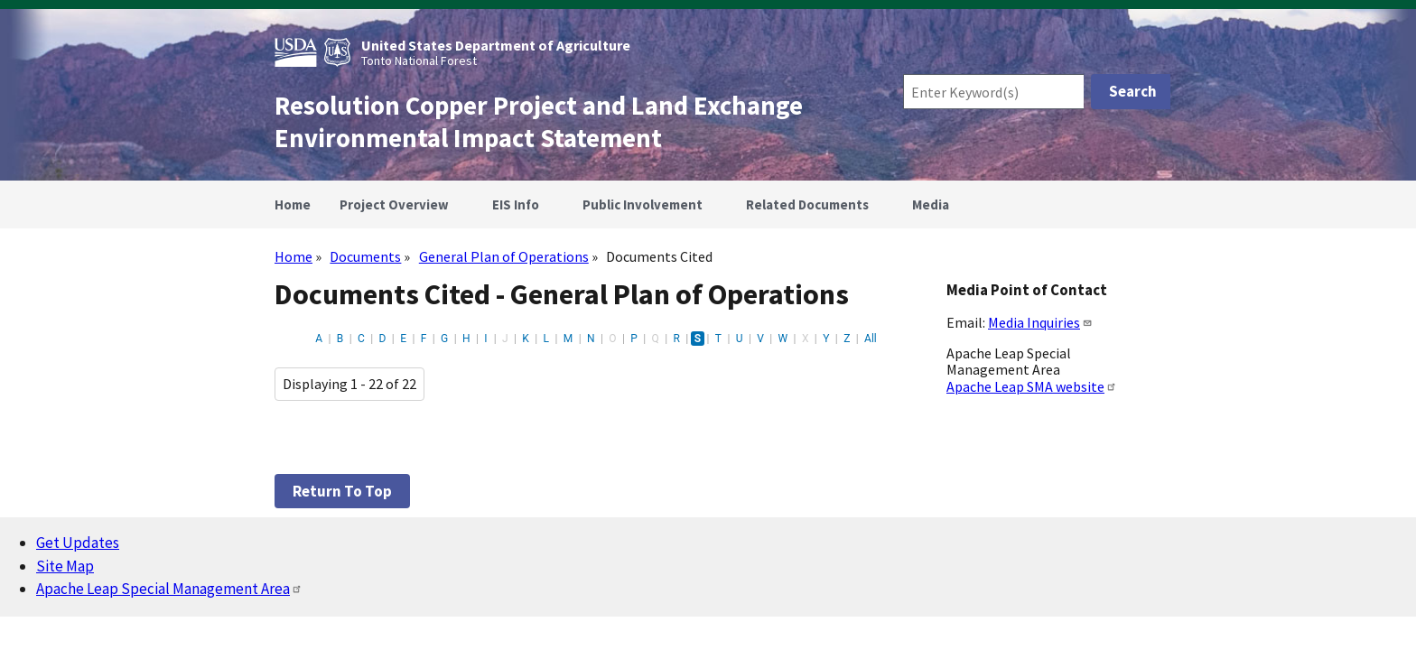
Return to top (342, 491)
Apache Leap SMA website (1031, 386)
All (870, 338)
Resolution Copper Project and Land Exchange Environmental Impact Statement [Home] (539, 121)
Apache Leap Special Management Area (169, 589)
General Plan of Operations (504, 256)
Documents (365, 256)
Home (293, 256)
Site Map (65, 566)
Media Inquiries (1040, 322)
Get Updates (77, 542)
